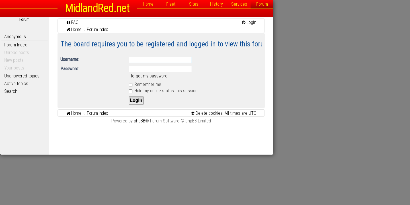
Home (216, 4)
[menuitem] (140, 22)
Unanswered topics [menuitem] (90, 76)
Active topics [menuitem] (85, 83)
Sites (262, 4)
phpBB (208, 121)
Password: (138, 68)
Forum (330, 4)
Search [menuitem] (79, 91)
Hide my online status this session (231, 90)
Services (307, 4)
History (284, 4)
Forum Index (84, 45)
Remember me (213, 84)
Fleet (239, 4)
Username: (138, 59)
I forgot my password (216, 76)
